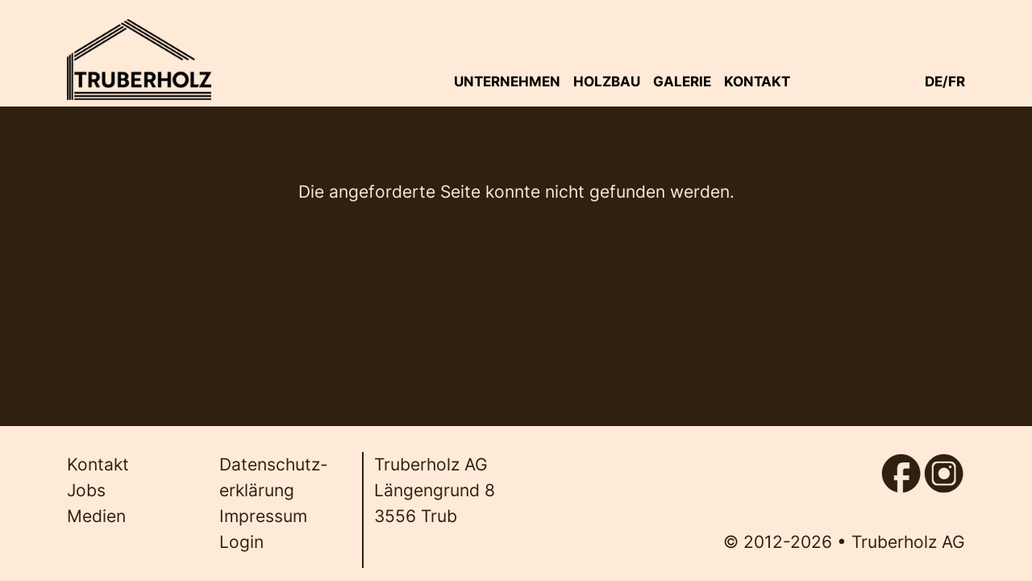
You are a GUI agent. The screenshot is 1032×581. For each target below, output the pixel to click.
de (934, 81)
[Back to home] (138, 59)
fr (956, 81)
